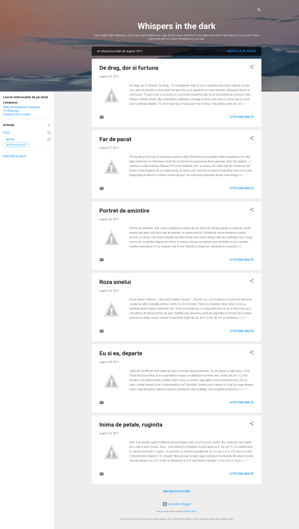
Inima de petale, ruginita (130, 424)
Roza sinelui (115, 282)
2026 (6, 132)
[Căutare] (259, 10)
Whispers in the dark (176, 26)
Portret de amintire (124, 210)
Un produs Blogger (176, 504)
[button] (251, 67)
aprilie (10, 139)
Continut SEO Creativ (17, 114)
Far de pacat (115, 139)
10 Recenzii (11, 111)
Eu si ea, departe (120, 353)
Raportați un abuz (14, 156)
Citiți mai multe (242, 117)
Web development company (21, 107)
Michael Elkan (190, 511)
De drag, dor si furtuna (128, 67)
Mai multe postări (176, 491)
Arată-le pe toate (241, 51)
